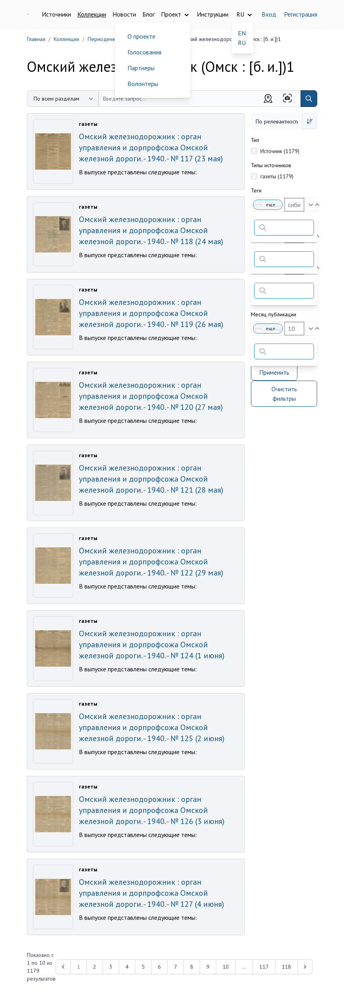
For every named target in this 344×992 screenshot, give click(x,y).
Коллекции (91, 14)
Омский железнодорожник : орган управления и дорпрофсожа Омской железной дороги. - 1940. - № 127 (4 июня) (151, 893)
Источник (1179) (279, 151)
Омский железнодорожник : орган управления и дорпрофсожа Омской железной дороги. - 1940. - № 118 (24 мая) (151, 230)
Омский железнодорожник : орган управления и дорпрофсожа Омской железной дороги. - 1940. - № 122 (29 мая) (151, 562)
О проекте (141, 36)
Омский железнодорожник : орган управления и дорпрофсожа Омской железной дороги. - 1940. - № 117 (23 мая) (151, 147)
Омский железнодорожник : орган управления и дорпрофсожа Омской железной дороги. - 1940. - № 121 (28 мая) (151, 479)
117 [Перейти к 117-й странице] (264, 966)
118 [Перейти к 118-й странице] (286, 966)
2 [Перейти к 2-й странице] (94, 966)
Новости (124, 14)
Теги (256, 190)
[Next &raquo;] (304, 966)
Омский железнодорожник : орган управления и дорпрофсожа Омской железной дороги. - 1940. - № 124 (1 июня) (151, 644)
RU (242, 43)
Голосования (144, 52)
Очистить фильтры (284, 393)
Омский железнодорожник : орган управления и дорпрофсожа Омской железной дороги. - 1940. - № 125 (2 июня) (151, 727)
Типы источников (271, 165)
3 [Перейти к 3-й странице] (110, 966)
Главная (36, 39)
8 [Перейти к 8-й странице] (191, 966)
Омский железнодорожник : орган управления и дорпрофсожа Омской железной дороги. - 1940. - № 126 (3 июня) (151, 810)
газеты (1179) (277, 176)
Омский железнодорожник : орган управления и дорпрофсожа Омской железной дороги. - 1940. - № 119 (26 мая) (151, 313)
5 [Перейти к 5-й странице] (143, 966)
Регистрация (300, 14)
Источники (56, 14)
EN (242, 33)
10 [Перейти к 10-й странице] (225, 966)
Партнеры (141, 68)
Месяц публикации (273, 314)
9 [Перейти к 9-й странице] (207, 966)
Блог (148, 14)
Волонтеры (142, 84)
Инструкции (212, 14)
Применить (274, 372)
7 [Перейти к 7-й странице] (175, 966)
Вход (269, 14)
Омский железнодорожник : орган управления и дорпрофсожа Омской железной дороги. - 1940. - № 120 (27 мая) (151, 396)
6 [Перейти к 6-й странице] (159, 966)
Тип (255, 140)
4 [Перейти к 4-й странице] (127, 966)
